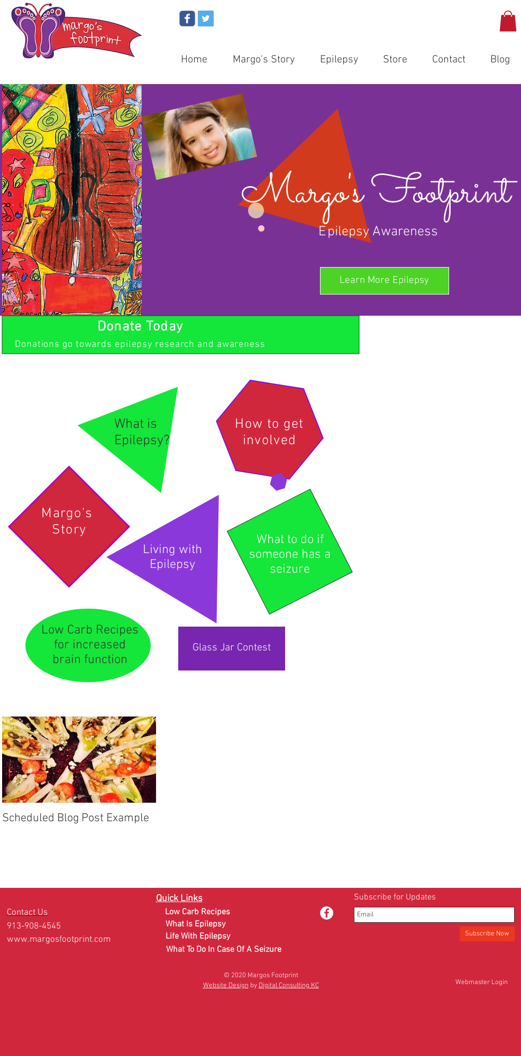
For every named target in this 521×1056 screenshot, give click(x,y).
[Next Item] (139, 760)
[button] (508, 21)
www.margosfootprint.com (59, 939)
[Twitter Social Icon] (206, 18)
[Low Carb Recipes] (197, 912)
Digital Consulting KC (289, 985)
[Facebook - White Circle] (326, 913)
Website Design (226, 985)
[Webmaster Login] (482, 982)
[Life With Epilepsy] (198, 937)
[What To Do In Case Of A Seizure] (224, 950)
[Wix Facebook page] (187, 18)
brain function (89, 660)
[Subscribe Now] (487, 933)
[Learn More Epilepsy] (384, 281)
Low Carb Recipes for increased (90, 638)
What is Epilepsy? (142, 432)
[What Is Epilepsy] (195, 925)
